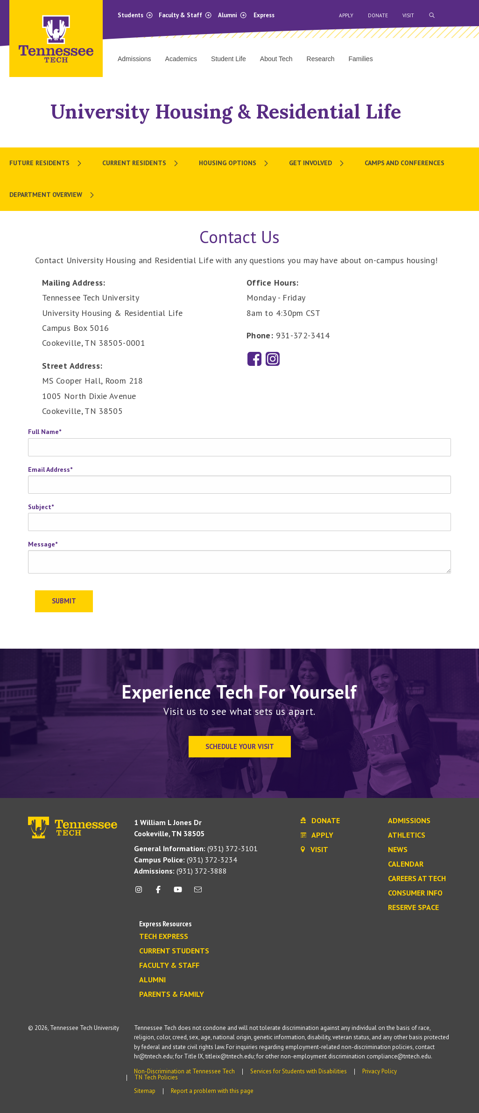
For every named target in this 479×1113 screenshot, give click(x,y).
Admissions (409, 821)
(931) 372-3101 (196, 848)
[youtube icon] (178, 893)
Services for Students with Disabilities (298, 1071)
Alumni (232, 15)
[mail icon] (197, 893)
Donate (378, 15)
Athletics (406, 835)
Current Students (174, 951)
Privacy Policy (379, 1071)
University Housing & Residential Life (225, 111)
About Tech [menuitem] (276, 59)
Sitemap (144, 1091)
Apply (346, 15)
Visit (408, 15)
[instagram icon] (141, 893)
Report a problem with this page (212, 1091)
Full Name (44, 431)
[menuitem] (46, 163)
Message (42, 544)
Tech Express (163, 936)
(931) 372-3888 (180, 870)
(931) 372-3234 (185, 859)
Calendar (405, 864)
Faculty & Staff (185, 15)
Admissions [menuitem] (134, 59)
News (398, 850)
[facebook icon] (158, 893)
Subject (41, 507)
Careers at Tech (417, 879)
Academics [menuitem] (181, 59)
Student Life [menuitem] (228, 59)
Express (264, 15)
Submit (64, 600)
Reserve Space (413, 907)
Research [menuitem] (321, 59)
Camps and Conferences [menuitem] (404, 163)
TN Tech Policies (156, 1077)
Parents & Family (171, 994)
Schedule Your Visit (239, 746)
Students (135, 15)
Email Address (50, 469)
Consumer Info (415, 893)
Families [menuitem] (361, 59)
